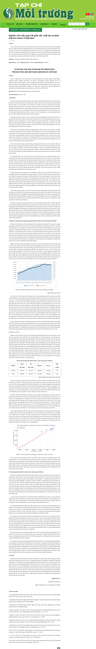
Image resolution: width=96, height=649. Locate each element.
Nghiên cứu (36, 30)
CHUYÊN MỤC (44, 24)
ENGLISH (55, 24)
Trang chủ (14, 30)
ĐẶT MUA (63, 25)
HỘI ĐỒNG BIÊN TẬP (32, 24)
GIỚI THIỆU (19, 24)
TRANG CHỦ (10, 24)
